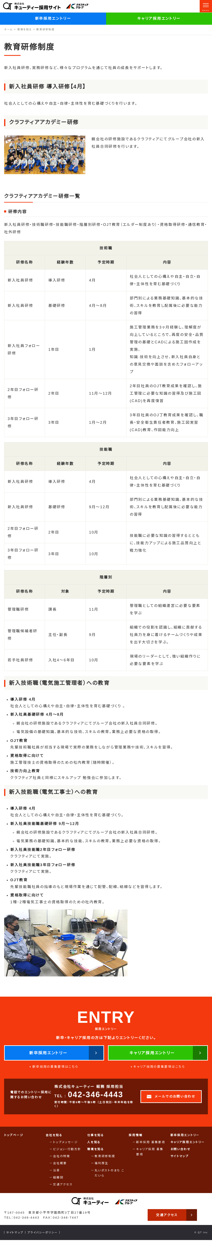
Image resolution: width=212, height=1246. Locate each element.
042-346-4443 (95, 1100)
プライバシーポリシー (42, 1238)
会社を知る (54, 1140)
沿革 (56, 1175)
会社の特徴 (61, 1161)
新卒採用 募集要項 (150, 1147)
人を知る (94, 1147)
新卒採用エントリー (53, 18)
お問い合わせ (180, 1154)
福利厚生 (101, 1168)
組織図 (58, 1182)
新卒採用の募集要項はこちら (55, 1072)
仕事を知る (95, 1140)
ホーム (8, 29)
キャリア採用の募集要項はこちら (159, 1072)
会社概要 (60, 1168)
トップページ (13, 1140)
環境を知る (24, 29)
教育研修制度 (105, 1161)
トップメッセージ (65, 1147)
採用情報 (135, 1140)
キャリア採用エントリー (159, 18)
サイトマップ (179, 1161)
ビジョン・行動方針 (67, 1154)
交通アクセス (63, 1189)
